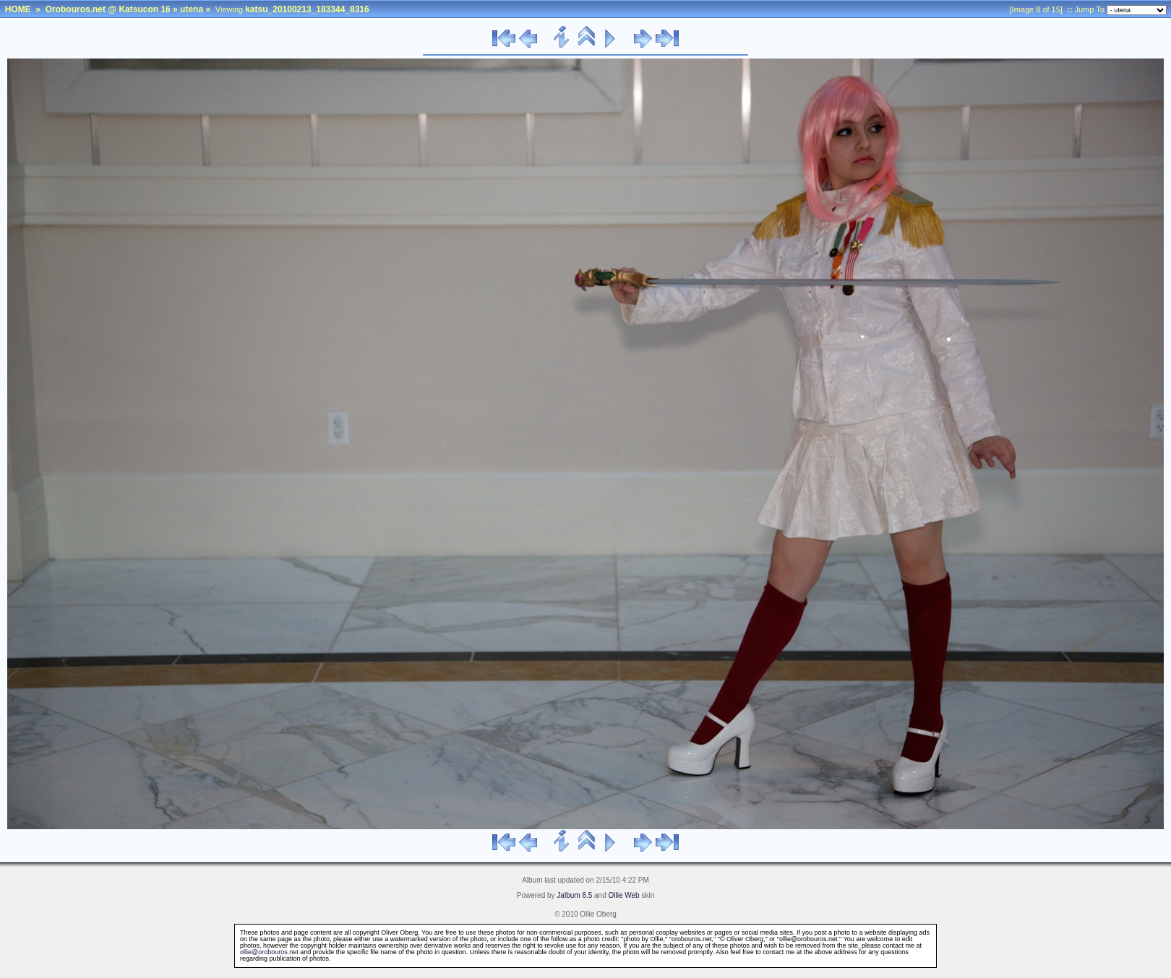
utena (191, 9)
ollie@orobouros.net (269, 952)
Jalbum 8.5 (574, 895)
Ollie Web (624, 895)
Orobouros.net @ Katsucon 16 (108, 9)
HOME (18, 9)
